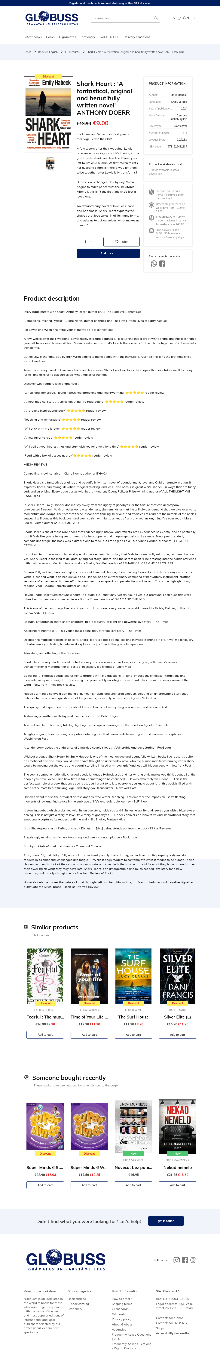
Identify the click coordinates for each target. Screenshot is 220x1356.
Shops (160, 1328)
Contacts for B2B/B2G (171, 1323)
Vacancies (119, 1329)
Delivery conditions (137, 37)
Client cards (120, 1309)
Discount (48, 76)
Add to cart (108, 253)
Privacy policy (121, 1319)
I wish (121, 242)
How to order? (122, 1299)
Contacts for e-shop (170, 1318)
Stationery (88, 37)
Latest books (33, 37)
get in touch (166, 1221)
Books (50, 37)
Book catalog (77, 1299)
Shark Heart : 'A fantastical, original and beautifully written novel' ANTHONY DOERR (137, 52)
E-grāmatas (67, 37)
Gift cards (119, 1314)
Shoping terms (122, 1304)
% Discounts (72, 52)
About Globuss (122, 1324)
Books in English (48, 52)
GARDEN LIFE (109, 37)
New (133, 1153)
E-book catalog (78, 1304)
